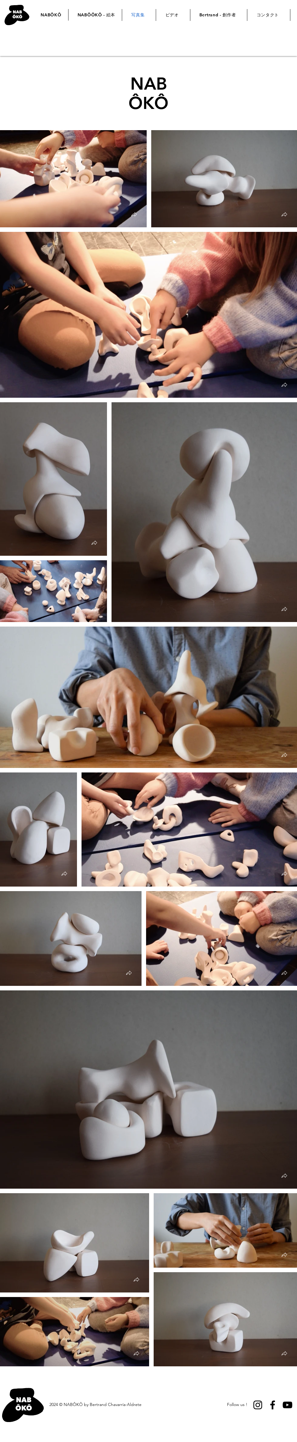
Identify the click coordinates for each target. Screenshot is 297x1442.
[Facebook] (273, 1405)
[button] (134, 215)
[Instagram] (258, 1405)
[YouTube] (287, 1405)
